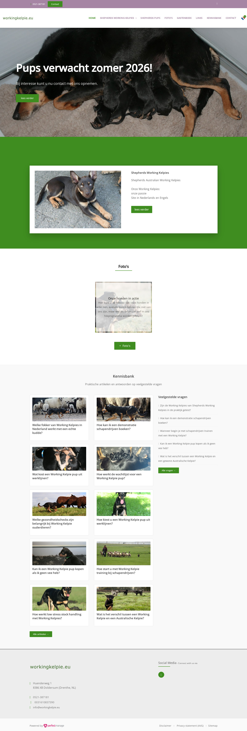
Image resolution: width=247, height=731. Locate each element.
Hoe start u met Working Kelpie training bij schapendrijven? (118, 571)
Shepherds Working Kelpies (117, 17)
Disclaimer (165, 725)
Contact (231, 17)
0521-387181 (39, 4)
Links (199, 17)
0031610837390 (44, 702)
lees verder (142, 209)
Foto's (169, 17)
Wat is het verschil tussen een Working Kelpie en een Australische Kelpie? (123, 616)
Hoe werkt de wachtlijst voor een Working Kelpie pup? (119, 476)
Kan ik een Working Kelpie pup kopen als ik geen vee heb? (58, 571)
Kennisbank (214, 17)
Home (92, 17)
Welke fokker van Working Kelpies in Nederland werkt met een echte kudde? (57, 429)
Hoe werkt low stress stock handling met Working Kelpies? (56, 616)
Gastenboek (184, 17)
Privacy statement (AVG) (190, 725)
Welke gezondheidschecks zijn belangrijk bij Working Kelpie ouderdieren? (53, 523)
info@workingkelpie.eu (46, 707)
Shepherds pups (150, 17)
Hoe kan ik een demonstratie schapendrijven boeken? (116, 427)
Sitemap (213, 725)
